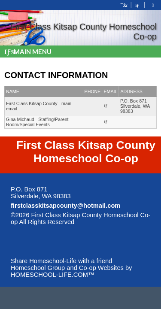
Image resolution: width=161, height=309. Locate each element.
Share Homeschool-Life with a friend (61, 261)
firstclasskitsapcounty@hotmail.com (65, 205)
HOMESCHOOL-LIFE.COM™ (52, 274)
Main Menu (28, 51)
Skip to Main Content (111, 221)
